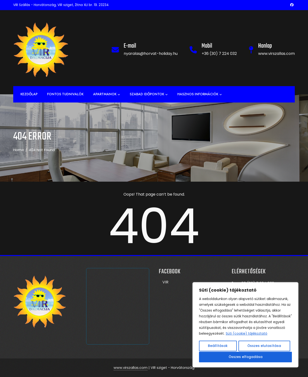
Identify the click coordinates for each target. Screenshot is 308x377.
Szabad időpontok (149, 94)
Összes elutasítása (264, 346)
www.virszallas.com (131, 367)
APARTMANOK (106, 94)
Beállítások (218, 346)
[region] (245, 325)
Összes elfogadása (245, 357)
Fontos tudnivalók (65, 94)
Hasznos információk (199, 94)
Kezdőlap (29, 94)
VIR (165, 282)
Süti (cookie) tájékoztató (247, 334)
